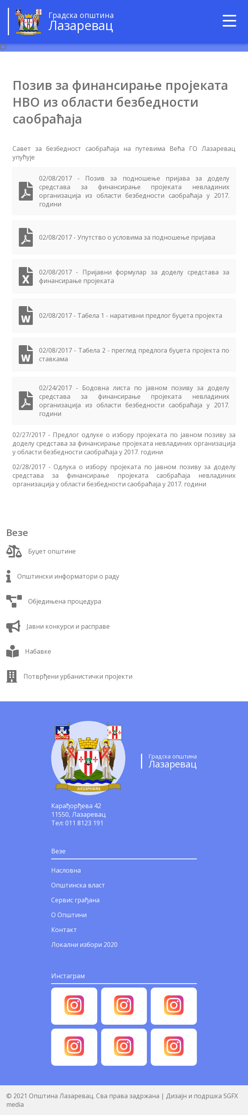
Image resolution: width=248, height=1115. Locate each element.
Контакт (64, 929)
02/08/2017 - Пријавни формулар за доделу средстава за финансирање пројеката (134, 276)
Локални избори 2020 (84, 944)
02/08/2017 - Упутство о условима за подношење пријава (127, 237)
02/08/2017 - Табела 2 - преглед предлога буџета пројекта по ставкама (134, 354)
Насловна (66, 870)
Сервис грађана (75, 900)
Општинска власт (78, 885)
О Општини (69, 915)
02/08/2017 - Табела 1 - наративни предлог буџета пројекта (130, 315)
